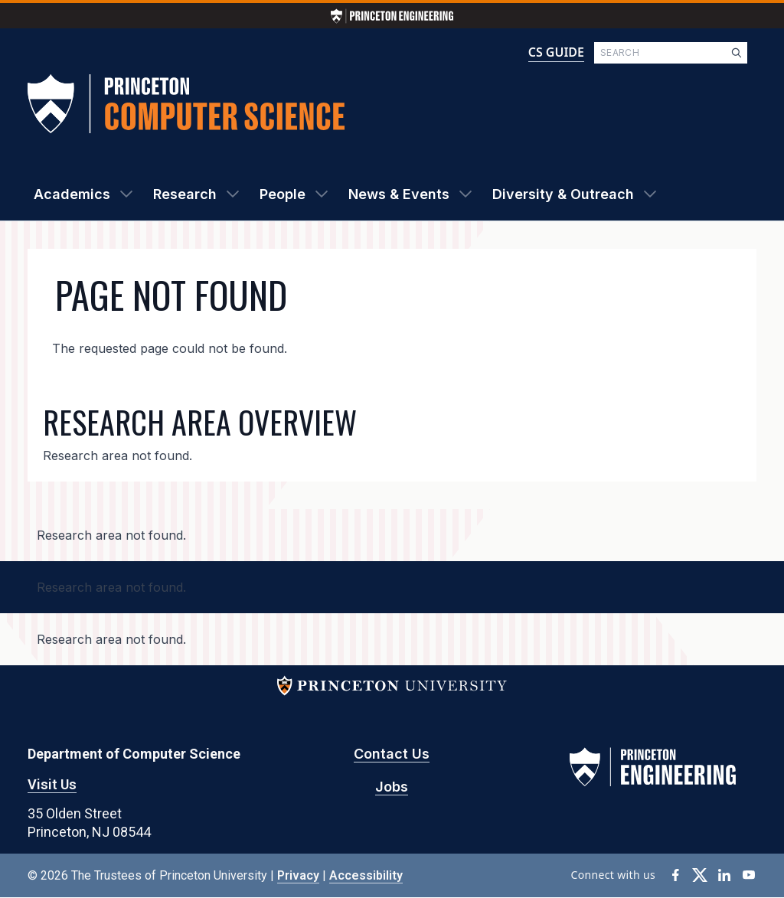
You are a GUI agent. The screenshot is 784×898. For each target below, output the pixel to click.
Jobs (391, 787)
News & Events (398, 194)
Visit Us (52, 784)
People (282, 194)
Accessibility (366, 875)
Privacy (298, 875)
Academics (72, 194)
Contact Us (392, 754)
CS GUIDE (556, 52)
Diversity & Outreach (563, 194)
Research (185, 194)
